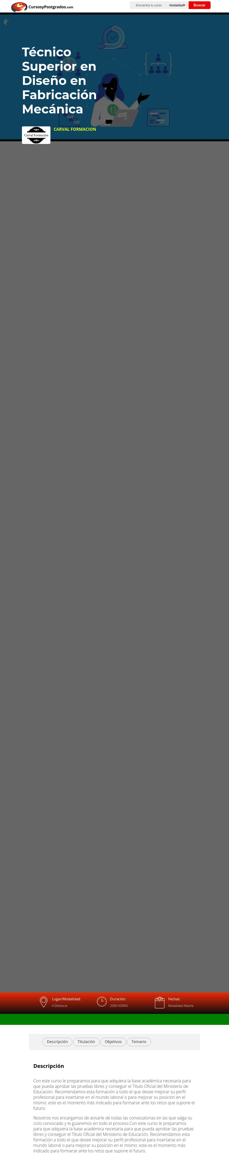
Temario (139, 1041)
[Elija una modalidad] (181, 5)
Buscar (199, 5)
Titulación (86, 1041)
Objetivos (113, 1041)
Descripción (57, 1041)
